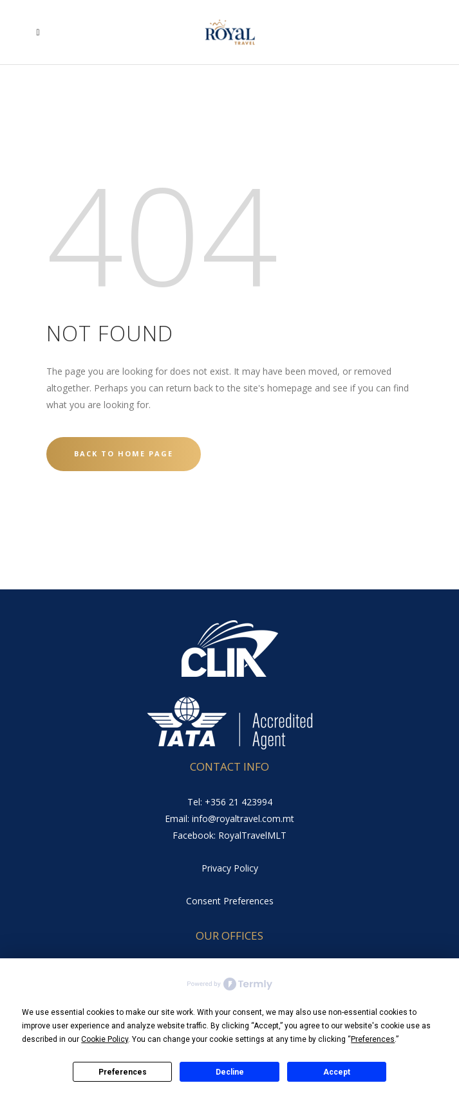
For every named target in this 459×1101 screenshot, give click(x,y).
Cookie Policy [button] (104, 1039)
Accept (336, 1072)
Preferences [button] (373, 1039)
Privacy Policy (229, 868)
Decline (230, 1072)
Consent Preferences (230, 901)
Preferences (122, 1072)
